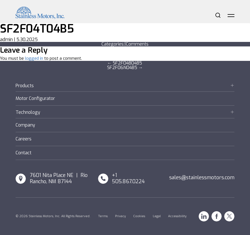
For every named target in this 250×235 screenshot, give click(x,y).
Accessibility (177, 216)
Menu (231, 15)
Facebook (216, 216)
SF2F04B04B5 (124, 63)
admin (6, 39)
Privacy (120, 216)
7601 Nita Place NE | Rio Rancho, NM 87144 (59, 178)
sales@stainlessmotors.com (201, 177)
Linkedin (204, 216)
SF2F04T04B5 (37, 28)
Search (218, 15)
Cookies (139, 216)
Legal (157, 216)
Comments (137, 44)
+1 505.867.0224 (128, 178)
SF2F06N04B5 (125, 67)
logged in (34, 58)
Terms (103, 216)
